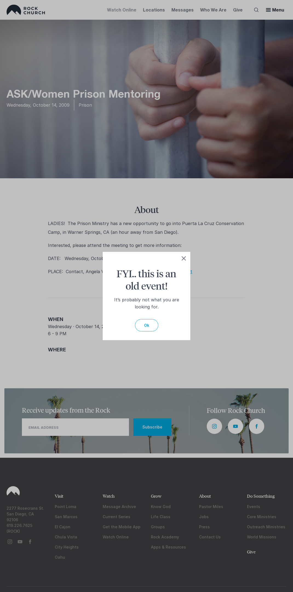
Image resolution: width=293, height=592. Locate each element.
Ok (146, 325)
